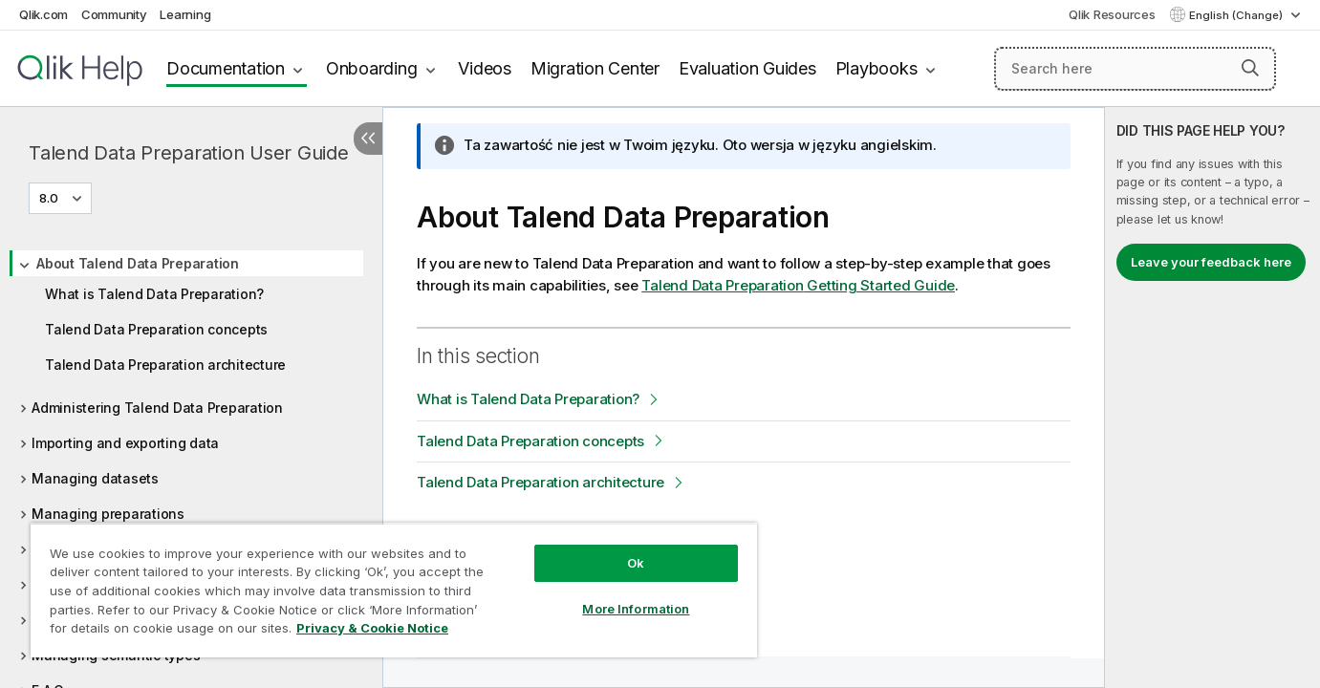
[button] (1250, 67)
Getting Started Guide (798, 285)
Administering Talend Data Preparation (157, 407)
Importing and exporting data (125, 443)
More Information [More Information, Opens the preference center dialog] (635, 608)
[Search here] (1135, 69)
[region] (394, 590)
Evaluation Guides (747, 68)
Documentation (225, 68)
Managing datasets (95, 478)
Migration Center (595, 68)
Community (114, 14)
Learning (185, 14)
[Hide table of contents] (368, 138)
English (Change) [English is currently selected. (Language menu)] (1237, 15)
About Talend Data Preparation (137, 263)
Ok (635, 562)
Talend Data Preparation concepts (156, 329)
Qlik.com (43, 14)
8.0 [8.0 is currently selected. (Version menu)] (50, 197)
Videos (484, 68)
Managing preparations (108, 513)
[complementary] (1212, 397)
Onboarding (372, 68)
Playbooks (876, 68)
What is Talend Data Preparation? (154, 294)
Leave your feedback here (1211, 261)
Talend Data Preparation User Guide (189, 152)
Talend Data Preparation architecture (165, 364)
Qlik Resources (1112, 14)
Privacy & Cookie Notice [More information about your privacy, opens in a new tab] (372, 627)
